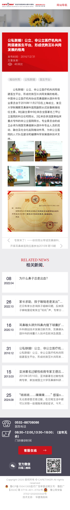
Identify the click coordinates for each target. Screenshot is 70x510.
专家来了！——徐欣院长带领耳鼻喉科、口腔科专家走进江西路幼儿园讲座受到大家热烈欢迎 (37, 240)
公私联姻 (30, 79)
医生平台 (45, 79)
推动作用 (15, 79)
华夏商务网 (41, 497)
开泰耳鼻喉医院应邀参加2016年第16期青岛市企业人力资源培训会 (33, 246)
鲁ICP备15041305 (18, 486)
